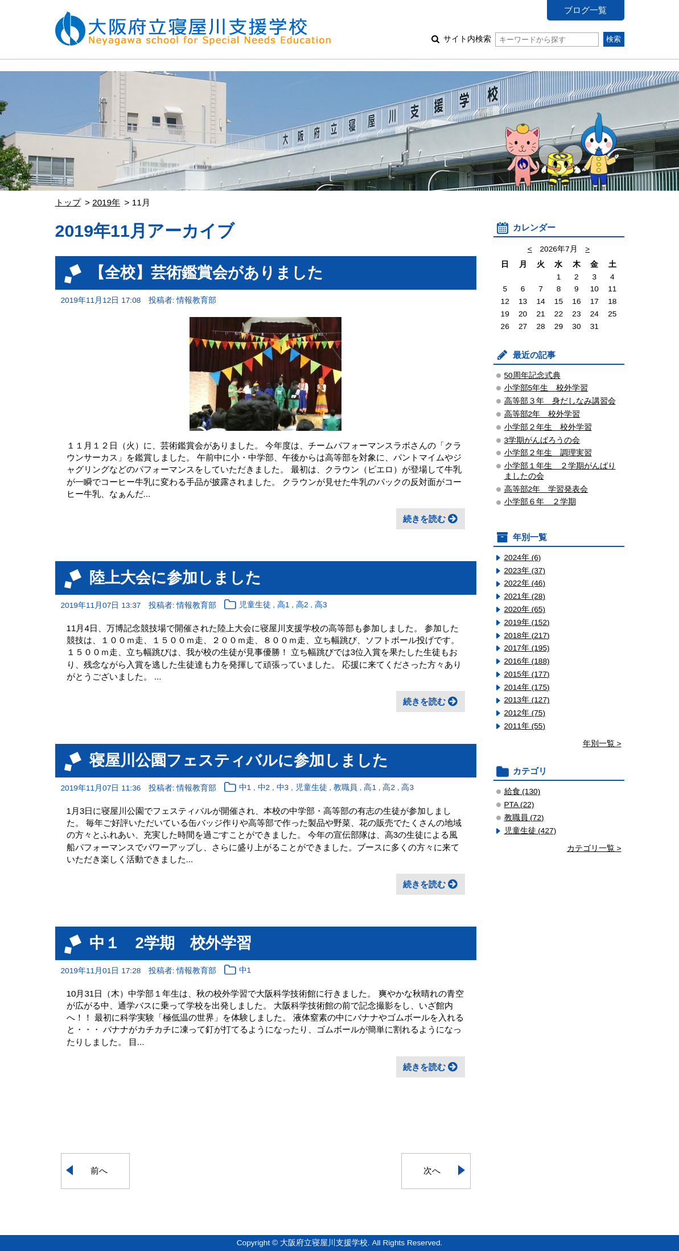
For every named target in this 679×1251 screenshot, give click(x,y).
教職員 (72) (524, 817)
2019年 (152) (527, 622)
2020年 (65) (525, 609)
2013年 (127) (527, 700)
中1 (245, 788)
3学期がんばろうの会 (542, 440)
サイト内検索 (521, 39)
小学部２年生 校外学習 (548, 427)
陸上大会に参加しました (175, 577)
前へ (99, 1170)
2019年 (106, 202)
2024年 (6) (522, 557)
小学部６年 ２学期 (540, 501)
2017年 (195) (527, 648)
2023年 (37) (525, 570)
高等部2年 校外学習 (542, 414)
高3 (321, 605)
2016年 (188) (527, 661)
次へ (432, 1170)
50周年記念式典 (532, 375)
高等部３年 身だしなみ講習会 (560, 401)
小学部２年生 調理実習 (548, 452)
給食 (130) (522, 791)
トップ (68, 202)
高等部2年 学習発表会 (546, 489)
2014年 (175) (527, 687)
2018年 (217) (527, 635)
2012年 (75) (525, 713)
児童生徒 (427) (530, 830)
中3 (283, 788)
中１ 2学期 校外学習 (170, 943)
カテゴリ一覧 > (594, 848)
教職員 (345, 788)
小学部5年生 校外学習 (546, 388)
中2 (264, 788)
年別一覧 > (602, 743)
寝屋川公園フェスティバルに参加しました (238, 760)
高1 (283, 605)
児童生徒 (255, 605)
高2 (302, 605)
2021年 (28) (525, 596)
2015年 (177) (527, 674)
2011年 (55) (525, 726)
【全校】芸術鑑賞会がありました (206, 272)
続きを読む (424, 519)
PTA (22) (519, 804)
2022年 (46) (525, 583)
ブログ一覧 (585, 10)
